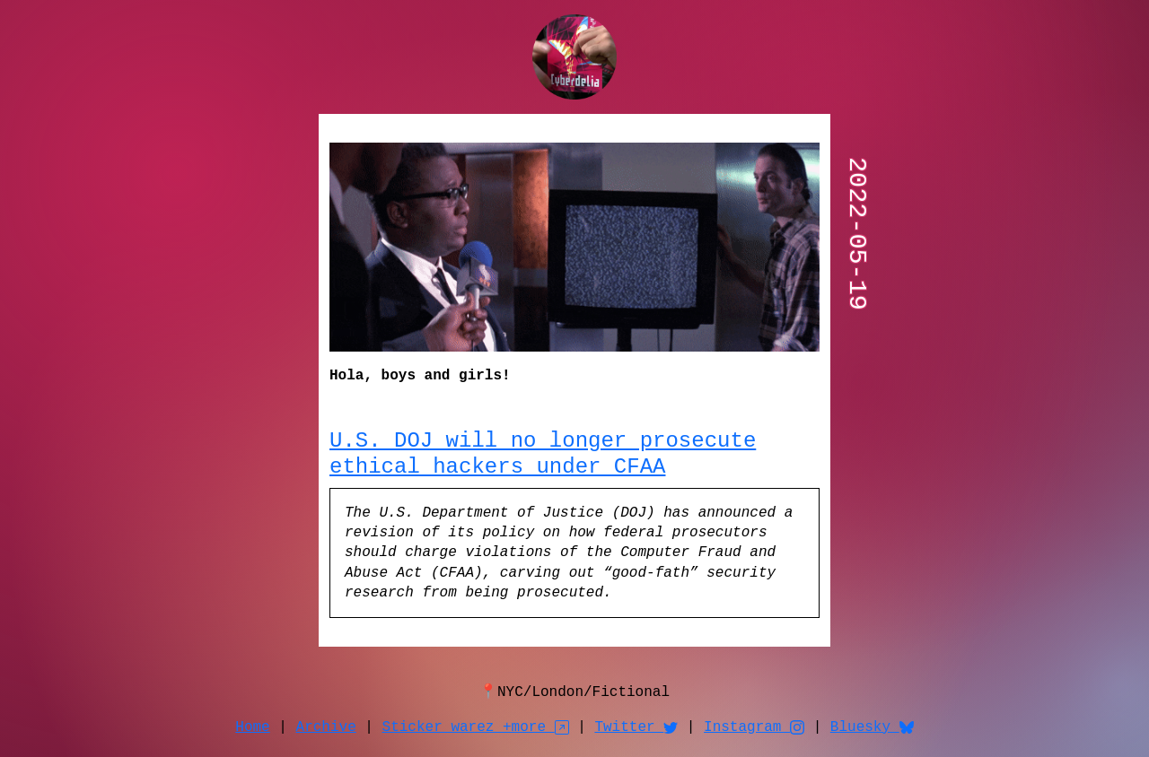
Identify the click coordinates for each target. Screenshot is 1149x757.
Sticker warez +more (475, 727)
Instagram (754, 727)
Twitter (636, 727)
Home (252, 727)
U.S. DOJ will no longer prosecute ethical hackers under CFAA (542, 454)
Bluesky (872, 727)
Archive (326, 727)
